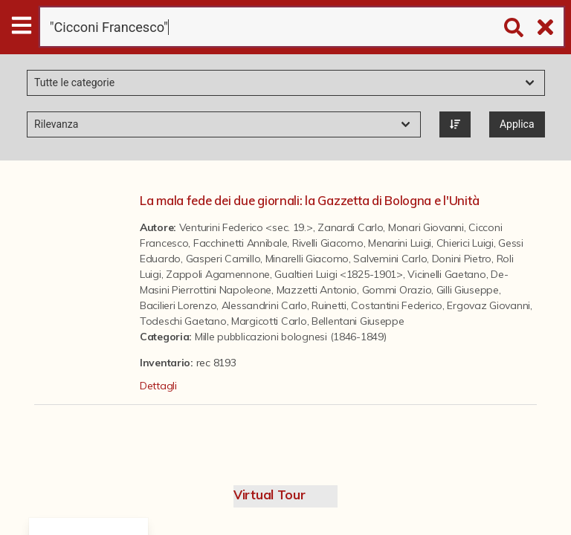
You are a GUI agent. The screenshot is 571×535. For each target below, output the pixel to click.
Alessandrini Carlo (264, 305)
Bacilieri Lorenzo (178, 305)
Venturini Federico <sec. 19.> (246, 227)
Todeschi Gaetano (183, 321)
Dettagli (158, 385)
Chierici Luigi (465, 243)
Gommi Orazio (397, 289)
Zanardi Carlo (350, 227)
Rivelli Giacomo (328, 243)
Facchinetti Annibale (240, 243)
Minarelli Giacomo (307, 258)
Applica (517, 124)
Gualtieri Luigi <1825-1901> (338, 274)
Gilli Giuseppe (467, 289)
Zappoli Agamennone (218, 274)
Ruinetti (329, 305)
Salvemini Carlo (390, 258)
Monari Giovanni (426, 227)
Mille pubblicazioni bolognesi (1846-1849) (291, 336)
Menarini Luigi (399, 243)
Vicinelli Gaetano (446, 274)
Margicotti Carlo (269, 321)
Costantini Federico (396, 305)
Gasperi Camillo (223, 258)
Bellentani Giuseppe (358, 321)
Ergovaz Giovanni (488, 305)
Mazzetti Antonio (317, 289)
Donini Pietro (461, 258)
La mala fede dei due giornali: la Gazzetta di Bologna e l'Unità (309, 200)
